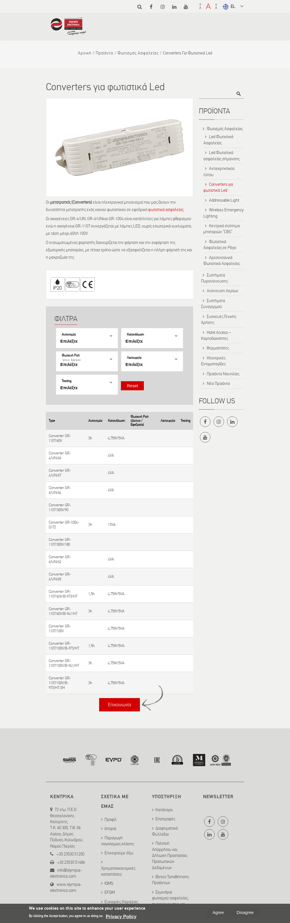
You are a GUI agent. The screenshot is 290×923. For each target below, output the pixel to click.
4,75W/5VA (116, 438)
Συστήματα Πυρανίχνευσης (214, 278)
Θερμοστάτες (218, 348)
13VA (112, 524)
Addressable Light (224, 200)
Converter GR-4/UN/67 (60, 473)
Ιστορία (110, 828)
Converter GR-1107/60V (60, 438)
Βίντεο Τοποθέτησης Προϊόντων (170, 879)
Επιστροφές (165, 818)
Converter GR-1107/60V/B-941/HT (63, 611)
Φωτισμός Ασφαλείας (138, 53)
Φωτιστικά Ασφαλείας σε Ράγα (219, 244)
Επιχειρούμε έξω (119, 852)
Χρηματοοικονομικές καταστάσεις (118, 871)
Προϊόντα (104, 53)
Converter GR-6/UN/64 (60, 490)
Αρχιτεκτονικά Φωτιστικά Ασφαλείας (221, 260)
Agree (218, 912)
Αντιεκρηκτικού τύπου (219, 171)
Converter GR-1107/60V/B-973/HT (63, 594)
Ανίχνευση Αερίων (222, 290)
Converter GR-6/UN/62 (60, 559)
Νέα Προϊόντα (218, 383)
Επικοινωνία (119, 705)
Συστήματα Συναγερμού (213, 303)
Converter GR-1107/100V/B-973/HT (64, 646)
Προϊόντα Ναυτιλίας (223, 373)
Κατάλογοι (163, 809)
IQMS (109, 883)
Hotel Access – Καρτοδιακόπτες (216, 335)
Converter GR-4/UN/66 (60, 455)
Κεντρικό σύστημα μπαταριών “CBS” (221, 228)
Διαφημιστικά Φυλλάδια (165, 831)
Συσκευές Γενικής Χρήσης (218, 319)
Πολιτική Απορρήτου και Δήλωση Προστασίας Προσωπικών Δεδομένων (169, 855)
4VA (111, 455)
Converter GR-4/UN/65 (60, 576)
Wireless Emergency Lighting (223, 212)
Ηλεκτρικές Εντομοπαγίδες (213, 360)
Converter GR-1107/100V (60, 628)
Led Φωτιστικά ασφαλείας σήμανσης (221, 155)
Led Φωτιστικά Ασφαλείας (218, 139)
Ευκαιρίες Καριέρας (121, 901)
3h (90, 438)
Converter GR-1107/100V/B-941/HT (64, 663)
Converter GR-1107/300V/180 (60, 542)
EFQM (110, 892)
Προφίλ (111, 819)
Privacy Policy (121, 916)
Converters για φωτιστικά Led (218, 187)
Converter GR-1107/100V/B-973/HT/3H (60, 683)
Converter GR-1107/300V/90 (60, 507)
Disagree (245, 912)
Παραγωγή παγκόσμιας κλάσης (117, 840)
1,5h (91, 593)
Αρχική (84, 53)
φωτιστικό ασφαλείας (166, 209)
